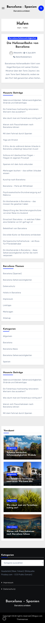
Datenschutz (9, 286)
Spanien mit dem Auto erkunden (18, 164)
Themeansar (22, 619)
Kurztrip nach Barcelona (14, 180)
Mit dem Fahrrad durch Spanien (17, 133)
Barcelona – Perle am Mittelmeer (18, 186)
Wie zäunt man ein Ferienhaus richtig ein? (22, 118)
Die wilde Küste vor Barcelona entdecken (22, 235)
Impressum (8, 299)
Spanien (6, 362)
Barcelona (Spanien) (12, 273)
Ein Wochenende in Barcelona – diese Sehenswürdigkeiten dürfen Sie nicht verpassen (20, 253)
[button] (4, 618)
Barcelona (7, 342)
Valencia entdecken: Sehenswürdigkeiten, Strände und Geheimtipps (21, 455)
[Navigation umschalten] (3, 8)
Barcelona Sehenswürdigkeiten (22, 38)
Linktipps (7, 305)
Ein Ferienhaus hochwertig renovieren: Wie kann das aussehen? (20, 481)
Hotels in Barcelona (12, 293)
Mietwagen (8, 312)
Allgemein (7, 336)
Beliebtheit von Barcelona (15, 228)
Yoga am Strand (10, 140)
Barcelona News (10, 349)
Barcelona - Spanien (22, 7)
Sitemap (7, 318)
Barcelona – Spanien (22, 601)
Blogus (35, 616)
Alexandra (16, 53)
